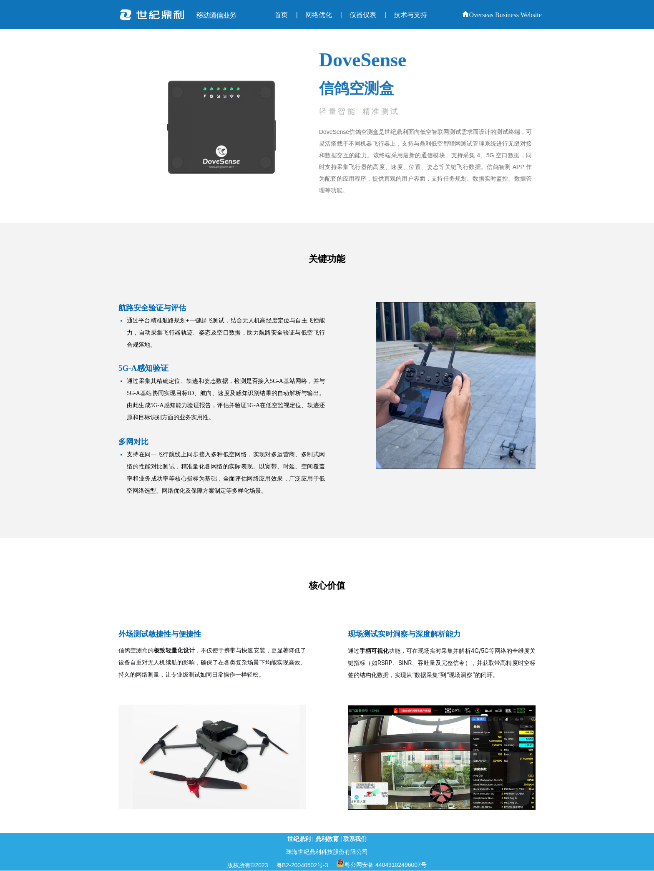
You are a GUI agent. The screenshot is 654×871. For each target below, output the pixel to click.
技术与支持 (410, 14)
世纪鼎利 (299, 839)
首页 (281, 14)
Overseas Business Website (501, 14)
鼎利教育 (327, 839)
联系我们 (355, 839)
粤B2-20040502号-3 (302, 865)
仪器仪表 (363, 14)
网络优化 (318, 14)
